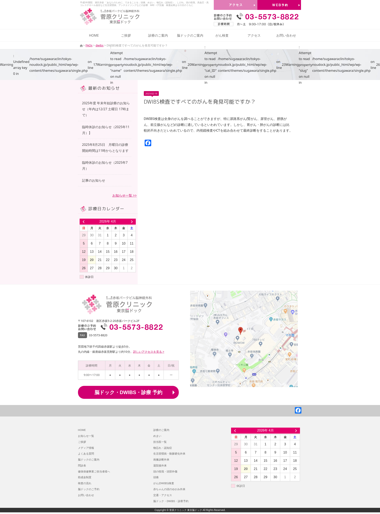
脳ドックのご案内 (190, 35)
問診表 (82, 465)
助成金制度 (84, 477)
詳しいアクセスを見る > (148, 352)
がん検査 (222, 35)
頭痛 (156, 477)
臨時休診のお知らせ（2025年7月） (105, 165)
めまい (157, 436)
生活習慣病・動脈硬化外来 (169, 453)
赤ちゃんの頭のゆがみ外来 (169, 489)
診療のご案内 (158, 35)
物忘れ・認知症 (162, 448)
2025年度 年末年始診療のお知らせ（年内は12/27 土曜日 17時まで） (106, 109)
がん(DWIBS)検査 (163, 483)
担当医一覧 (160, 442)
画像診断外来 (161, 459)
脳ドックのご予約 (88, 489)
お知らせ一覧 (86, 436)
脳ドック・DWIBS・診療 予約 (128, 392)
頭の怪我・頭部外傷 (165, 471)
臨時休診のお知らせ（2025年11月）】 (106, 130)
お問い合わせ (286, 35)
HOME (94, 35)
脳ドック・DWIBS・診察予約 (170, 501)
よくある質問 (86, 453)
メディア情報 (86, 448)
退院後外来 (160, 465)
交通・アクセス (162, 495)
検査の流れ (84, 483)
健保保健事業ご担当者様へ (94, 471)
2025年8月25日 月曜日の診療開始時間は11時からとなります (105, 147)
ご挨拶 (126, 35)
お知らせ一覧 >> (124, 195)
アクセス (254, 35)
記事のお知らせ (93, 180)
